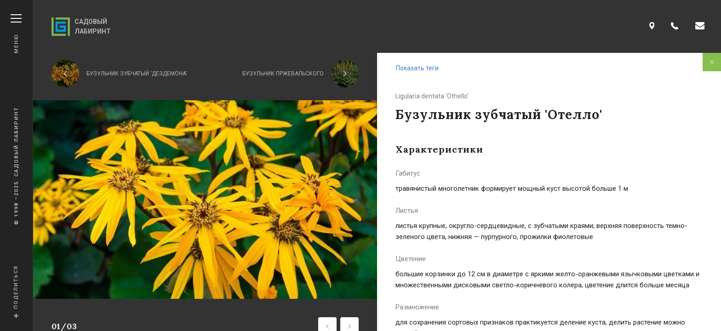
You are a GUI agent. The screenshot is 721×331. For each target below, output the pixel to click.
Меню (16, 33)
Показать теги (417, 68)
